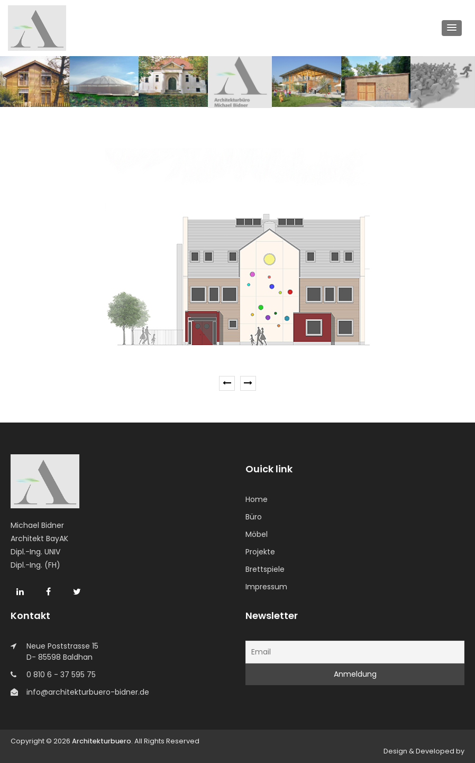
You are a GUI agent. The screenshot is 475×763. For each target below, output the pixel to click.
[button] (452, 28)
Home (256, 499)
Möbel (256, 534)
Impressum (266, 586)
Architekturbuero (101, 741)
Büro (253, 516)
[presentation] (227, 383)
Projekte (260, 551)
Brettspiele (265, 569)
